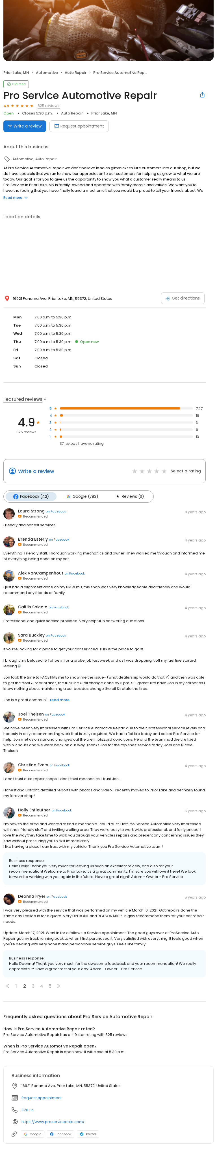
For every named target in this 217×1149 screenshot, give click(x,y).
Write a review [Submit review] (25, 126)
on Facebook (56, 511)
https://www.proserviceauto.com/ (52, 1121)
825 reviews (49, 105)
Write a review (36, 471)
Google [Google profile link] (32, 1134)
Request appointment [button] (41, 1097)
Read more (15, 197)
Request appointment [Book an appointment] (79, 126)
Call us (27, 1109)
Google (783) (81, 496)
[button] (8, 986)
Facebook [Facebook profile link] (60, 1134)
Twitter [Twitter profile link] (88, 1134)
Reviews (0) (128, 496)
